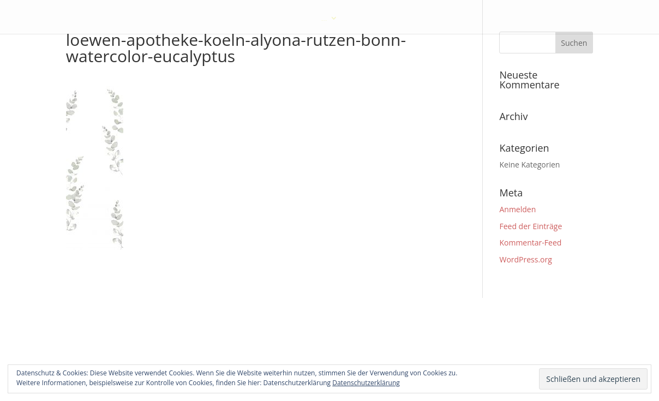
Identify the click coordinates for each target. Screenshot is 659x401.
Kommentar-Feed (530, 242)
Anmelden (517, 209)
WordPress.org (525, 259)
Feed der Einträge (530, 226)
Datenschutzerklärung (366, 382)
